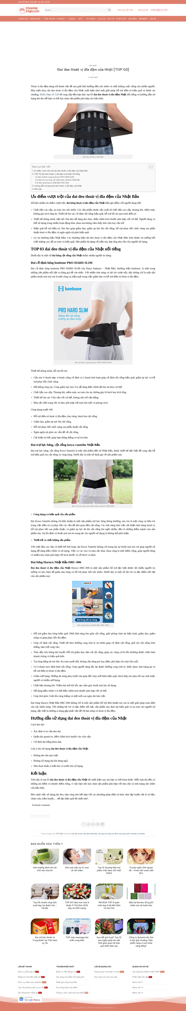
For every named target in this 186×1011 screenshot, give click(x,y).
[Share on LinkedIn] (102, 824)
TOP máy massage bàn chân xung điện (77, 939)
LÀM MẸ (72, 18)
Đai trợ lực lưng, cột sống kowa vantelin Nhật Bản (59, 180)
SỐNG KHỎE (36, 18)
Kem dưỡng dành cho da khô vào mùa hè (45, 869)
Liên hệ (153, 19)
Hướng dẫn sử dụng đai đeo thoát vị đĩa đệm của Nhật (58, 185)
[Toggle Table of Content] (149, 167)
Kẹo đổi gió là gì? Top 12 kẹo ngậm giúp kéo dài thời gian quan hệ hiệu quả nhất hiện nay (109, 941)
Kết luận (38, 189)
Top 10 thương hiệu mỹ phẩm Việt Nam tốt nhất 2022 (109, 870)
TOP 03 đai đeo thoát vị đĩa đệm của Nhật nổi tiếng (57, 174)
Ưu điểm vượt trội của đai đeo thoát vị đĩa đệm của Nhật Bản (61, 170)
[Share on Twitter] (88, 824)
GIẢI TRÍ (110, 19)
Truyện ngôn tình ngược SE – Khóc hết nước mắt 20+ (141, 870)
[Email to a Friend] (93, 824)
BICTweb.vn (110, 1007)
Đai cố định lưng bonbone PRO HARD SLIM (56, 177)
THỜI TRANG (49, 19)
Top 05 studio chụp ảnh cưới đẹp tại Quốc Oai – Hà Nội (45, 905)
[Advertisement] (93, 41)
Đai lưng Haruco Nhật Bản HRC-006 (54, 183)
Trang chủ (23, 19)
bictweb (94, 77)
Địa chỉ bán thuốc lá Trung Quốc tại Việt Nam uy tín (44, 940)
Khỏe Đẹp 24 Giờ (49, 94)
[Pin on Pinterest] (98, 824)
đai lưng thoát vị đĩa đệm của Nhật (132, 834)
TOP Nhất (143, 19)
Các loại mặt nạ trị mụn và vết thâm (77, 869)
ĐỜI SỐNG (132, 19)
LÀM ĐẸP (61, 18)
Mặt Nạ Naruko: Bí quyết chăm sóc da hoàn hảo (141, 904)
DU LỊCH (101, 19)
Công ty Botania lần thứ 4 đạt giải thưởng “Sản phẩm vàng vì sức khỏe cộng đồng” (141, 941)
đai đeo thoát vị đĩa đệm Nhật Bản (84, 834)
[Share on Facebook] (83, 824)
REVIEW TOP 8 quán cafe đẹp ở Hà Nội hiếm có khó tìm (109, 905)
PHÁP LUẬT (121, 19)
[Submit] (109, 10)
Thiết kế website (94, 1007)
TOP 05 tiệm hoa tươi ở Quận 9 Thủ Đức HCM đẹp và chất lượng (77, 905)
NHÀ (81, 18)
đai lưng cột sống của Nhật (108, 834)
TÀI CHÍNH (91, 18)
